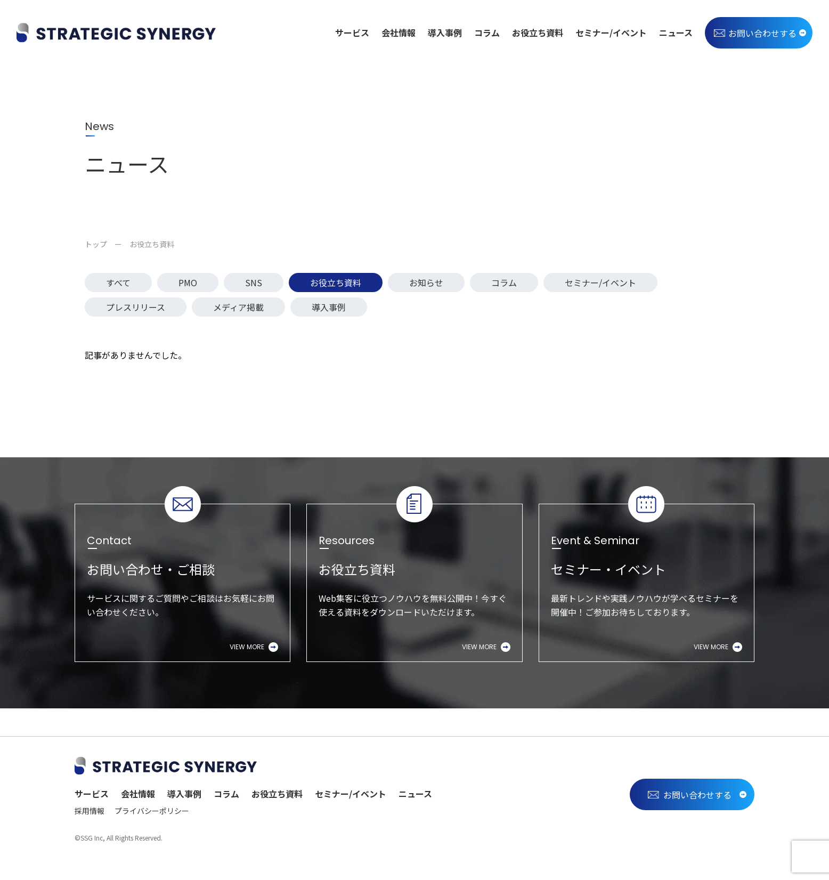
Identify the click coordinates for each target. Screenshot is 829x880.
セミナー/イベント (611, 32)
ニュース (676, 32)
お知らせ (426, 282)
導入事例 (445, 32)
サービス (352, 32)
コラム (487, 32)
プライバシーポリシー (152, 810)
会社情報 (398, 32)
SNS (253, 282)
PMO (187, 282)
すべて (118, 282)
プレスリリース (135, 307)
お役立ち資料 (537, 32)
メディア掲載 (238, 307)
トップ (96, 244)
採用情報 (89, 810)
